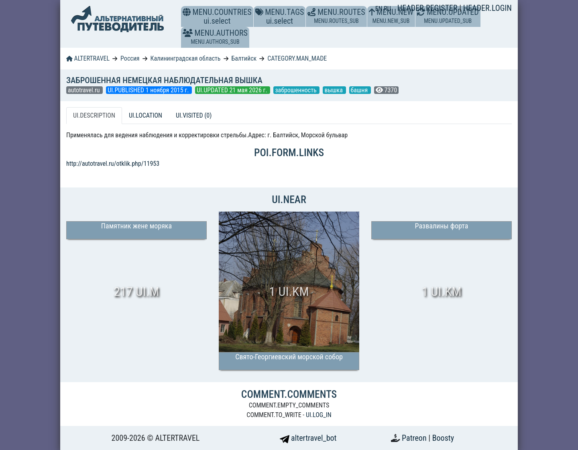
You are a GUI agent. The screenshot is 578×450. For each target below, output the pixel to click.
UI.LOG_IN (319, 415)
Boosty (443, 438)
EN (379, 8)
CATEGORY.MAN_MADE (297, 58)
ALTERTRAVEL (88, 58)
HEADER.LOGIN (487, 8)
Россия (129, 58)
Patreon (415, 438)
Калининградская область (185, 58)
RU (387, 8)
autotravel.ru (84, 90)
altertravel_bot (308, 438)
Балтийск (243, 58)
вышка (334, 90)
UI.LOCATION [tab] (145, 115)
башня (360, 90)
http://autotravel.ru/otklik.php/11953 (112, 163)
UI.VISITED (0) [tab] (194, 115)
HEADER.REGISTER (428, 8)
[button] (188, 33)
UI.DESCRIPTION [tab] (94, 115)
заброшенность (296, 90)
